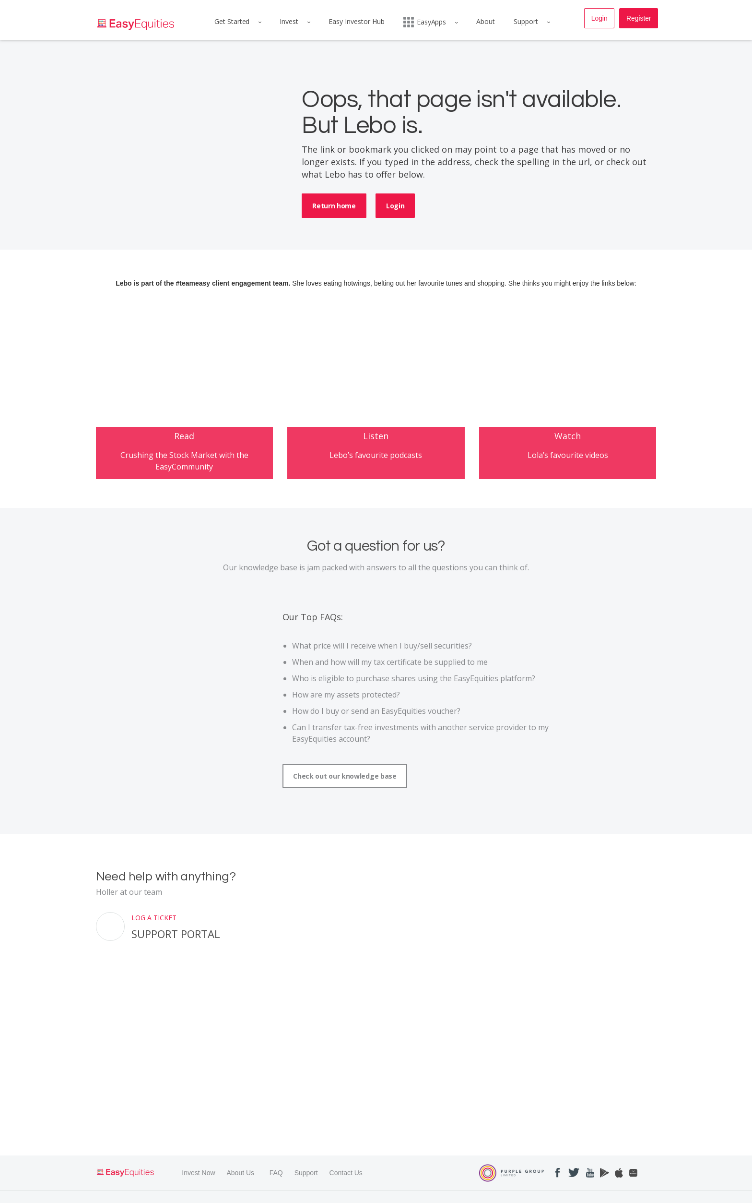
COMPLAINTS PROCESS (303, 1193)
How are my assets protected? (346, 717)
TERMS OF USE (185, 1193)
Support (306, 1108)
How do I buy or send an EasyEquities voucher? (376, 734)
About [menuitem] (486, 21)
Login (598, 19)
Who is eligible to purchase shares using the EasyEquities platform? (413, 701)
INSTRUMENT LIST (559, 1193)
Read (184, 457)
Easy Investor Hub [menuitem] (356, 21)
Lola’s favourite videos (568, 478)
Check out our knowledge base (345, 799)
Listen (375, 458)
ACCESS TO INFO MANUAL (439, 1193)
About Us (240, 1108)
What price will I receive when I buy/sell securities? (382, 668)
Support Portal (175, 957)
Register (638, 19)
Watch (567, 459)
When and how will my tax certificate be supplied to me (390, 685)
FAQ (276, 1108)
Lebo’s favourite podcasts (375, 477)
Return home (334, 205)
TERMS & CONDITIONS (125, 1193)
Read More (110, 1168)
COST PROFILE (504, 1193)
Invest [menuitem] (288, 21)
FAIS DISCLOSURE (370, 1193)
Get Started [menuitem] (230, 21)
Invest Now (198, 1108)
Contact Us (346, 1108)
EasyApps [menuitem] (424, 22)
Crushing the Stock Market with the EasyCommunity (184, 482)
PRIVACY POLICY (238, 1193)
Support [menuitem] (527, 21)
